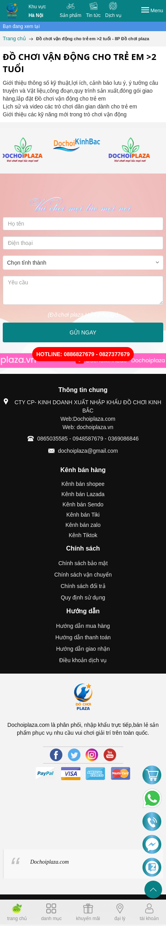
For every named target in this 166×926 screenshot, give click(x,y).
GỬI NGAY (82, 332)
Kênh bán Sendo (82, 504)
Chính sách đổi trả (82, 586)
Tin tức (93, 15)
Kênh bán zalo (83, 525)
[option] (30, 150)
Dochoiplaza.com (49, 862)
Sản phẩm (70, 15)
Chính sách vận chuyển (83, 574)
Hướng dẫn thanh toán (83, 637)
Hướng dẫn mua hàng (83, 626)
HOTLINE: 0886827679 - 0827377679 (83, 354)
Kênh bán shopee (83, 484)
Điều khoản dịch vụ (83, 660)
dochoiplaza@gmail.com (88, 451)
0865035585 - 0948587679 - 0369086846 (88, 438)
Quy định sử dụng (83, 597)
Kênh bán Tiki (83, 515)
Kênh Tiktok (83, 535)
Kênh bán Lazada (83, 494)
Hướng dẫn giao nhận (83, 649)
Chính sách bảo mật (83, 563)
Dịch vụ (113, 15)
